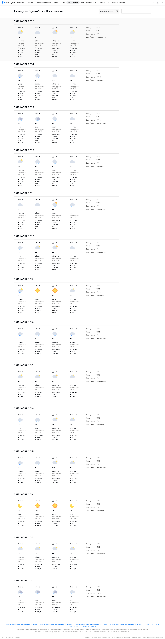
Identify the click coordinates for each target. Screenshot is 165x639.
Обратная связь (136, 637)
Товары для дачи (89, 626)
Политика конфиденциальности (101, 637)
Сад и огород (74, 626)
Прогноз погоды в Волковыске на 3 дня (21, 624)
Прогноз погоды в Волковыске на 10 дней (126, 624)
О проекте (87, 637)
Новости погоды (152, 624)
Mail (3, 637)
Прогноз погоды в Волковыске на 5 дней (56, 624)
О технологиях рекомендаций (121, 637)
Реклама (17, 637)
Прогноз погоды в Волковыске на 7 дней (91, 624)
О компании (9, 637)
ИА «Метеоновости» (157, 637)
